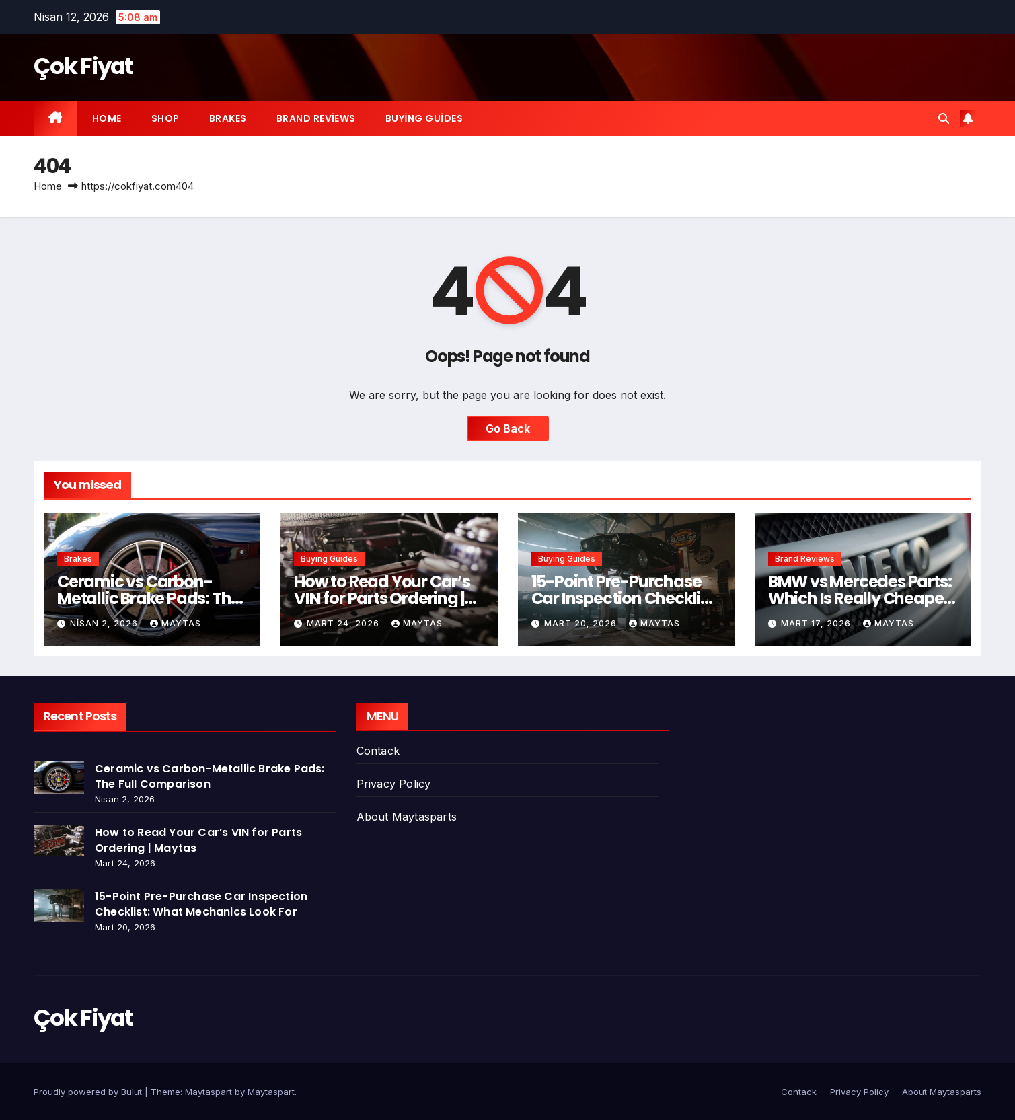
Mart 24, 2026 (344, 623)
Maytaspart (271, 1091)
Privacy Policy (393, 783)
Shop (165, 118)
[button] (943, 118)
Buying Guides (424, 118)
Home (107, 118)
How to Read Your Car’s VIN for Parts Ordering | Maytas (382, 598)
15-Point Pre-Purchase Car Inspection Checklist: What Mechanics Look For (201, 904)
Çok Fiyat (83, 66)
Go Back (508, 428)
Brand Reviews (316, 118)
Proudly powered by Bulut (89, 1091)
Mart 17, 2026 (817, 623)
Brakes (228, 118)
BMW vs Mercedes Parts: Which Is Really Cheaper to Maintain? (860, 598)
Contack (378, 750)
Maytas (175, 623)
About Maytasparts (406, 816)
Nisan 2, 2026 (105, 623)
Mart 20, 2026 (581, 623)
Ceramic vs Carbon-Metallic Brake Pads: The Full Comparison (148, 598)
